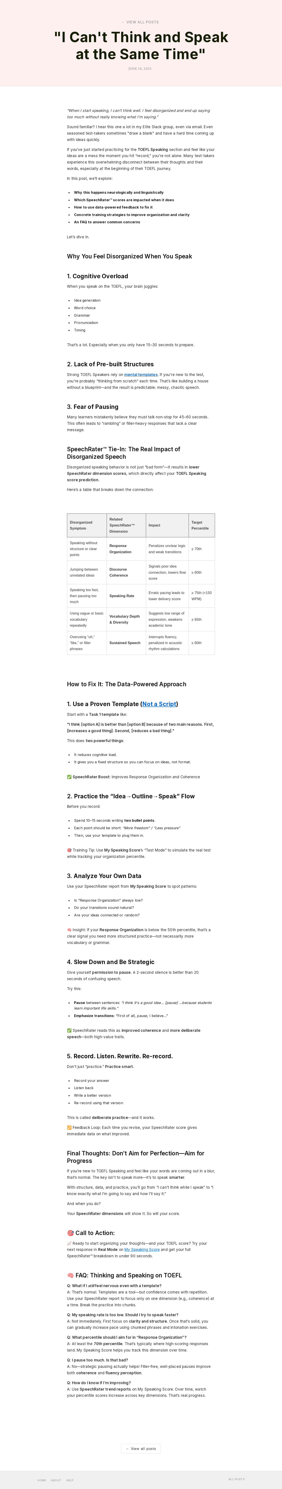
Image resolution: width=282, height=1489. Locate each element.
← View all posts (141, 1448)
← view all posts (140, 22)
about (56, 1480)
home (41, 1480)
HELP (70, 1480)
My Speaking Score (142, 1249)
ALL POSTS (236, 1479)
